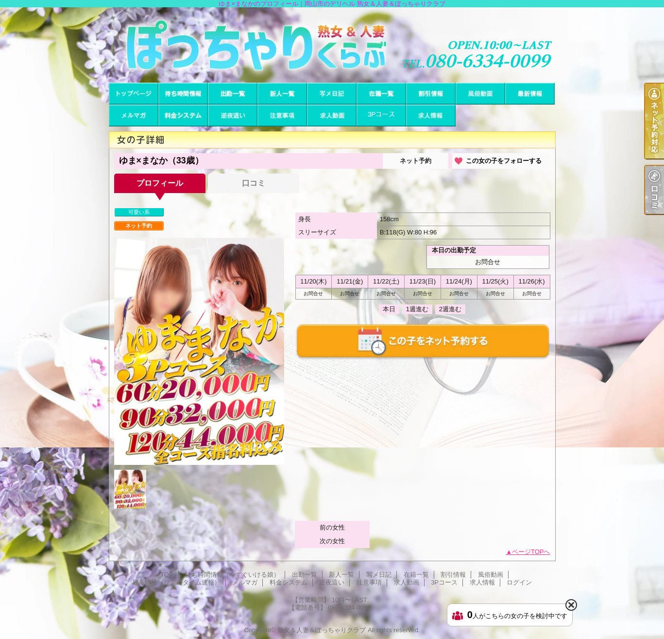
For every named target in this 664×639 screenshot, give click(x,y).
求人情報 (431, 115)
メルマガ (133, 115)
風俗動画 (480, 94)
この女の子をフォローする (504, 160)
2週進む (450, 309)
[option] (199, 351)
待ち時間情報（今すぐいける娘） (183, 94)
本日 (389, 309)
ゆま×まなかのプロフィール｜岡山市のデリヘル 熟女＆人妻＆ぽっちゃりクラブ (332, 45)
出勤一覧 (232, 94)
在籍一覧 (381, 94)
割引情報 (431, 94)
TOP (133, 94)
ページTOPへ (531, 551)
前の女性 (332, 527)
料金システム (183, 115)
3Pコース (381, 115)
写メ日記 (332, 94)
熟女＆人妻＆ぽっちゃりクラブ (321, 630)
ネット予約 (415, 160)
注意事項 (282, 115)
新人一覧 (282, 94)
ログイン (519, 582)
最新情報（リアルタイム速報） (530, 94)
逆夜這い (232, 115)
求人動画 (332, 115)
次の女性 (332, 541)
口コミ (253, 183)
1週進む (417, 309)
